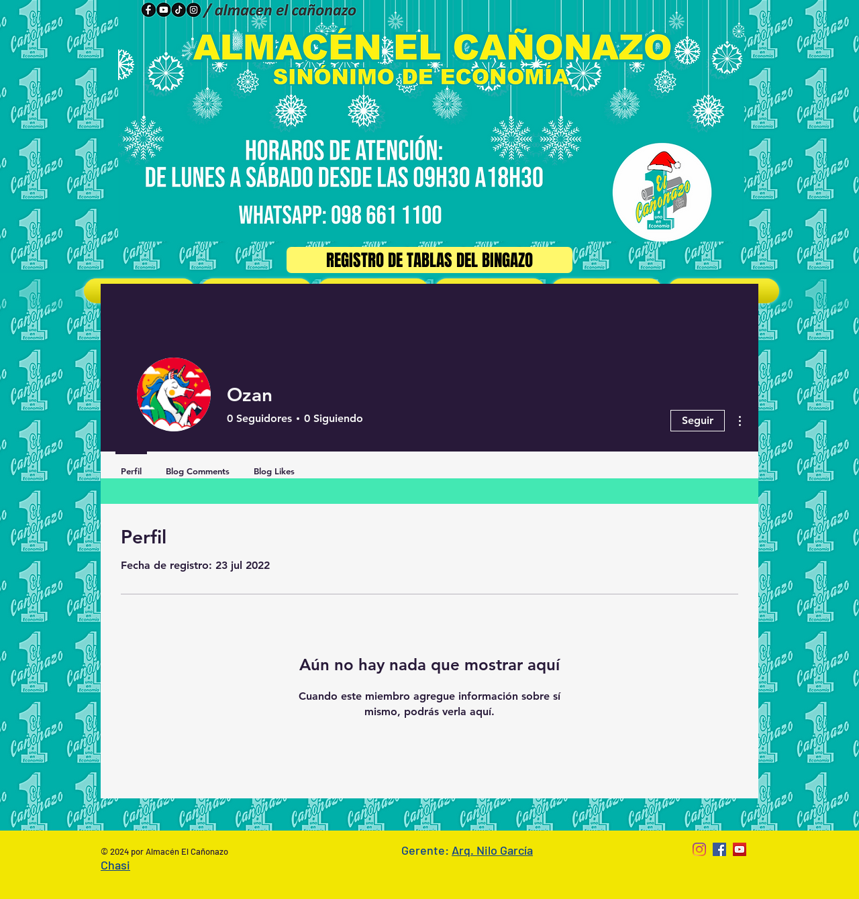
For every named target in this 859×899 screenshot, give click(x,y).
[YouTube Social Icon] (739, 849)
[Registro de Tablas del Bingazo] (429, 260)
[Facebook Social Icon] (719, 849)
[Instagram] (699, 849)
